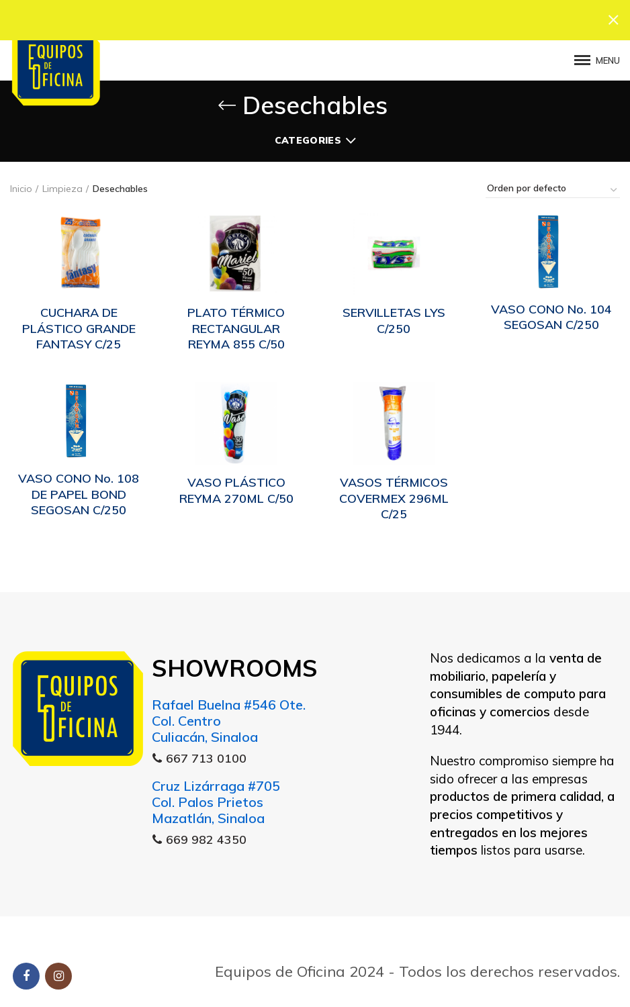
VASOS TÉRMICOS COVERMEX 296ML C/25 (394, 496)
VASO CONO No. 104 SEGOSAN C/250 (551, 314)
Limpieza (62, 187)
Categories (308, 138)
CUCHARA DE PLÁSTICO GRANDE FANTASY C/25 (79, 326)
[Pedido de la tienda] (553, 188)
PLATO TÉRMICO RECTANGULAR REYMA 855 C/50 (236, 326)
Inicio (21, 187)
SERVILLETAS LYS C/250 (394, 318)
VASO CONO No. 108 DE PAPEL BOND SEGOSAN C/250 (78, 492)
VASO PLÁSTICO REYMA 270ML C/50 (236, 488)
